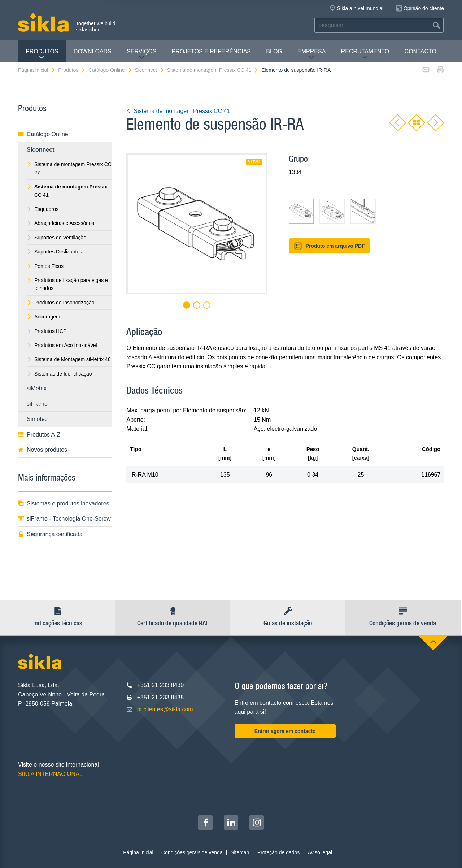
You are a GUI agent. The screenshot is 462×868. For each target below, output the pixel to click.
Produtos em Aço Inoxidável (62, 345)
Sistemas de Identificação (59, 374)
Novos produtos (42, 450)
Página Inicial (37, 70)
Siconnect (149, 70)
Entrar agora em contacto (285, 731)
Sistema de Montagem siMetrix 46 (69, 359)
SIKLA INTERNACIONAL (50, 774)
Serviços (141, 54)
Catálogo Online (110, 70)
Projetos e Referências (211, 51)
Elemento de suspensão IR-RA (296, 70)
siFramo (37, 404)
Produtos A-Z (39, 434)
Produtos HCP (46, 331)
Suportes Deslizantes (54, 252)
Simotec (37, 419)
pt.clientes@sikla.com (165, 709)
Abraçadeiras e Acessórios (60, 223)
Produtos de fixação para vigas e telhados (67, 284)
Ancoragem (43, 317)
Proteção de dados (278, 852)
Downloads (93, 51)
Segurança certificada (50, 534)
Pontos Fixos (45, 266)
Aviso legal (320, 852)
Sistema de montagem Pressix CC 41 (213, 70)
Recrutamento (365, 54)
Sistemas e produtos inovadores (63, 503)
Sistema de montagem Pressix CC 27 (69, 168)
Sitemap (240, 852)
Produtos (42, 54)
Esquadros (42, 209)
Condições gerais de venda (192, 852)
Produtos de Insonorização (61, 302)
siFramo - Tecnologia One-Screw (64, 519)
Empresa (311, 54)
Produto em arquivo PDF (329, 246)
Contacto (420, 51)
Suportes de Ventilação (56, 237)
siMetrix (37, 388)
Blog (274, 51)
